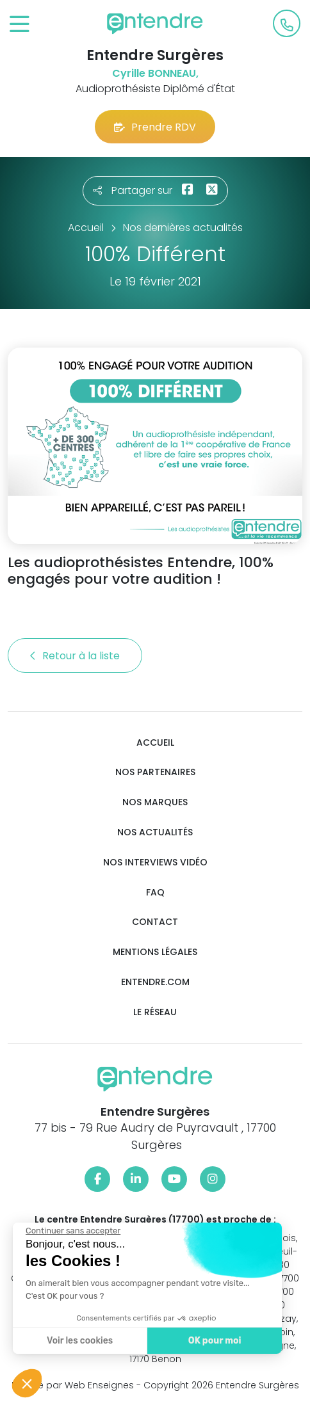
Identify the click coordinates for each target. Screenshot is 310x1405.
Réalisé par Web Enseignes (73, 1385)
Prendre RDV (155, 127)
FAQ (155, 892)
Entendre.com (155, 982)
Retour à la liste (75, 655)
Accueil (155, 742)
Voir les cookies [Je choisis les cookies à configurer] (80, 1340)
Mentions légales (155, 952)
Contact (155, 922)
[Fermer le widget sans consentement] (73, 1230)
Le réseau (155, 1012)
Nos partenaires (155, 772)
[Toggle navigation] (19, 24)
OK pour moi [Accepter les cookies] (214, 1340)
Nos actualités (155, 832)
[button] (27, 1383)
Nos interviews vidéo (155, 862)
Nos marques (155, 802)
